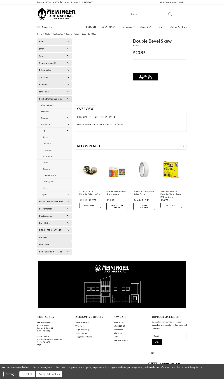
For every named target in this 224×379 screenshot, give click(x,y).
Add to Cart (90, 205)
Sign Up (86, 329)
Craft (41, 56)
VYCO (45, 162)
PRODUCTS (90, 27)
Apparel (43, 237)
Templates (47, 143)
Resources (128, 27)
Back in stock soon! (117, 206)
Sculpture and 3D (47, 63)
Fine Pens (44, 91)
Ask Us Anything (178, 27)
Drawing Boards (49, 175)
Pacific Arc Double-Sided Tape (143, 192)
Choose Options (144, 206)
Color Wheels (47, 105)
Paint (41, 41)
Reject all (27, 374)
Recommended (89, 146)
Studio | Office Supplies (54, 34)
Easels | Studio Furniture (51, 201)
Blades (76, 34)
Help (161, 27)
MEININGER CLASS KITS (51, 230)
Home (39, 34)
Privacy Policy (195, 367)
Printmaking (45, 70)
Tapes (44, 194)
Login (77, 329)
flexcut (136, 45)
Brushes (43, 84)
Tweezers (47, 150)
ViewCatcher (48, 156)
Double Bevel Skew (89, 34)
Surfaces (43, 77)
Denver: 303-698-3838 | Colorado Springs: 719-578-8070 (65, 2)
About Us (146, 27)
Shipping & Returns (83, 337)
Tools (68, 34)
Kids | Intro (44, 223)
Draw (41, 48)
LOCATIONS (109, 27)
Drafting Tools (48, 182)
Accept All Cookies (49, 374)
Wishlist (183, 2)
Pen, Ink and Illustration (51, 251)
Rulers (45, 137)
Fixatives (45, 111)
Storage (44, 118)
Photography (45, 216)
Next (183, 146)
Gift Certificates (168, 2)
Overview (85, 109)
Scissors (46, 169)
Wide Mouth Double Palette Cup (89, 192)
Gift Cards (44, 244)
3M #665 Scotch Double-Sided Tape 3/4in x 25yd (170, 194)
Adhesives (46, 124)
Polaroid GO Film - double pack (116, 192)
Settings (11, 374)
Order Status (81, 333)
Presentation (45, 208)
